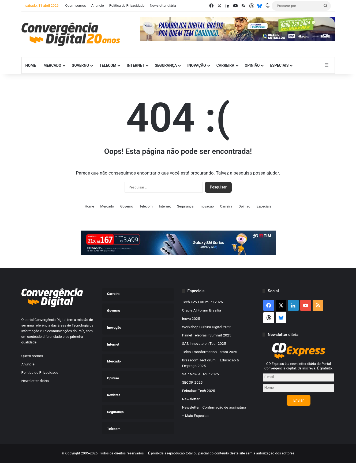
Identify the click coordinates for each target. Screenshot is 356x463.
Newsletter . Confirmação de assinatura (214, 407)
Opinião (252, 65)
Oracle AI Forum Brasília (201, 310)
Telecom (107, 65)
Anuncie (97, 5)
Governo (80, 65)
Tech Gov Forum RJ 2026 (202, 302)
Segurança (166, 65)
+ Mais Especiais (195, 415)
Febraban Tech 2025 (198, 390)
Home (30, 65)
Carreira (225, 65)
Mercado (52, 65)
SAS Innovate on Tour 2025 (204, 343)
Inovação (196, 65)
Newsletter (191, 399)
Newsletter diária (163, 5)
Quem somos (75, 5)
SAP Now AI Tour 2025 (200, 374)
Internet (135, 65)
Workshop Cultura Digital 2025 (206, 327)
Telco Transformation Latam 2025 (209, 352)
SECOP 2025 (192, 382)
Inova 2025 (191, 318)
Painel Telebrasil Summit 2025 (206, 335)
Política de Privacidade (127, 5)
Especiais (279, 65)
